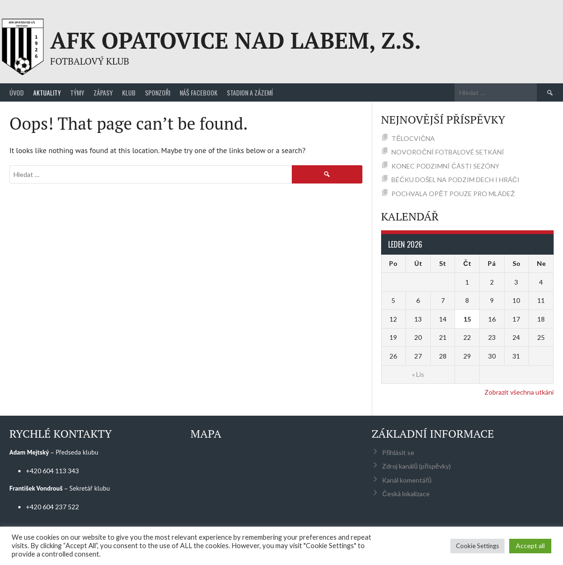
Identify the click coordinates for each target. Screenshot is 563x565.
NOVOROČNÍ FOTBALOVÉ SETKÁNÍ (447, 152)
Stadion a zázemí (250, 92)
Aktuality (47, 92)
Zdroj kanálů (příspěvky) (416, 466)
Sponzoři (157, 92)
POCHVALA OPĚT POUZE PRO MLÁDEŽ (452, 194)
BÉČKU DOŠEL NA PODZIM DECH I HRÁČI (455, 179)
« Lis (418, 374)
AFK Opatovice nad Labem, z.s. (235, 40)
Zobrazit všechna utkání (519, 392)
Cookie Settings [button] (477, 546)
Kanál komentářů (406, 480)
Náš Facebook (198, 92)
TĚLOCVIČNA (412, 138)
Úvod (16, 92)
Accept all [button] (530, 546)
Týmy (77, 92)
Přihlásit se (398, 452)
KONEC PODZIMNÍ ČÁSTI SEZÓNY (445, 166)
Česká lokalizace (405, 494)
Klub (129, 92)
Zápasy (103, 92)
